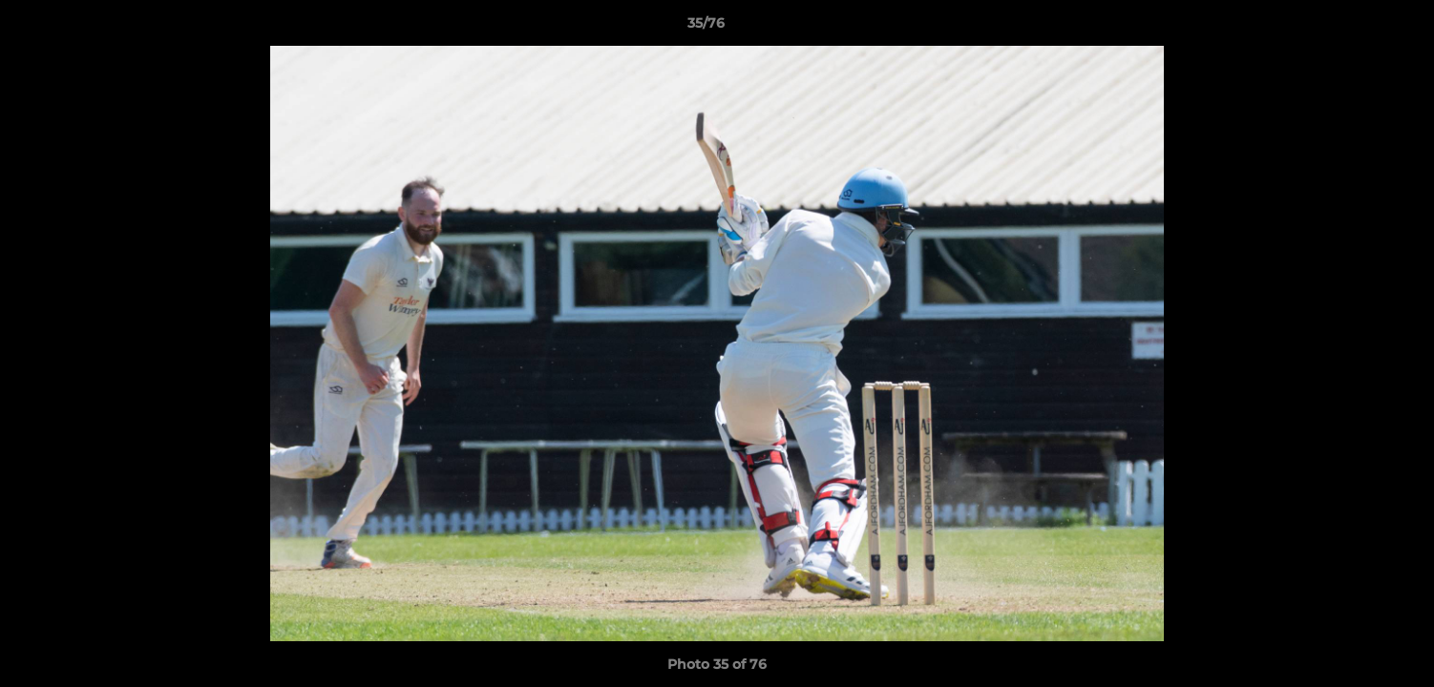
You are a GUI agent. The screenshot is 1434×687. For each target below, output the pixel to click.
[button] (1353, 27)
